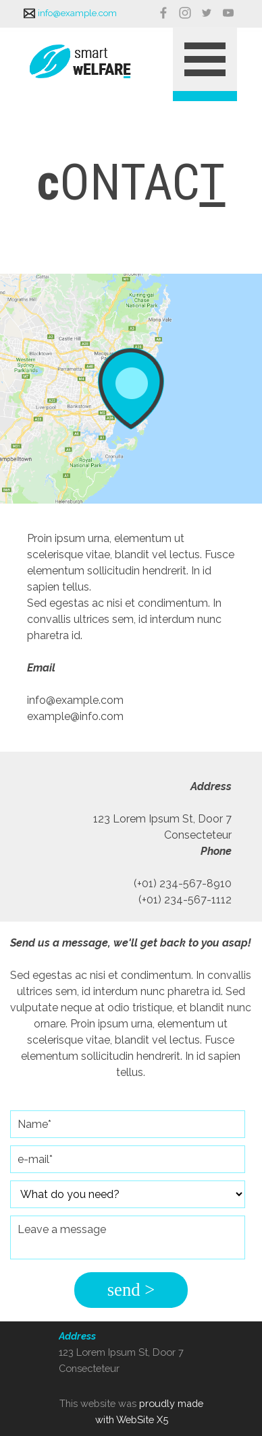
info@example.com (77, 12)
